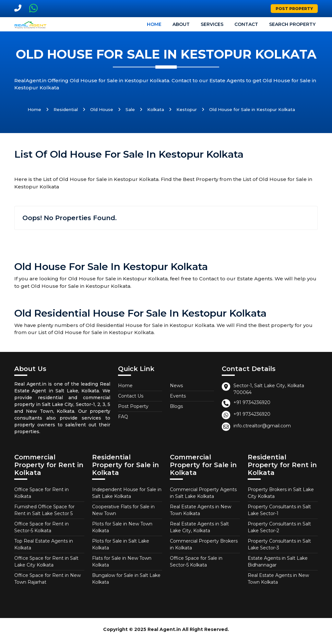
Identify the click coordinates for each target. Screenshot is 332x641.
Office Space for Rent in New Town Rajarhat (47, 578)
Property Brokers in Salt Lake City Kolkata (281, 493)
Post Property (294, 8)
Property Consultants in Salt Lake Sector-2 (279, 527)
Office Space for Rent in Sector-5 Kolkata (41, 527)
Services (212, 24)
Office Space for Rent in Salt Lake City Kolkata (46, 561)
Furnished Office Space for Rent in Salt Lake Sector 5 (44, 510)
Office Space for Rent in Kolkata (41, 493)
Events (178, 396)
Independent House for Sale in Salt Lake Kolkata (126, 493)
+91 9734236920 (251, 402)
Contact (246, 24)
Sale (130, 109)
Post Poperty (133, 406)
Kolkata (155, 109)
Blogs (176, 406)
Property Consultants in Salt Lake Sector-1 (279, 510)
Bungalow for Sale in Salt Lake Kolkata (126, 578)
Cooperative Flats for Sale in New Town (123, 510)
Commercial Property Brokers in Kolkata (204, 544)
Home (154, 24)
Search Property (292, 24)
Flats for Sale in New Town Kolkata (121, 561)
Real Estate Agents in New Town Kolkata (200, 510)
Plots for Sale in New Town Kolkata (122, 527)
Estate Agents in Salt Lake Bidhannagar (278, 561)
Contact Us (130, 396)
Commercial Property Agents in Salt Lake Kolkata (203, 493)
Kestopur (186, 109)
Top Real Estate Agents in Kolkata (43, 544)
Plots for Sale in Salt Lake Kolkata (120, 544)
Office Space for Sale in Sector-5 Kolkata (196, 561)
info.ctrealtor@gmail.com (262, 426)
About (181, 24)
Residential (65, 109)
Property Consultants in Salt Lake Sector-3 (279, 544)
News (176, 385)
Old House (101, 109)
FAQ (123, 417)
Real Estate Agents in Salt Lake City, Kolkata (199, 527)
